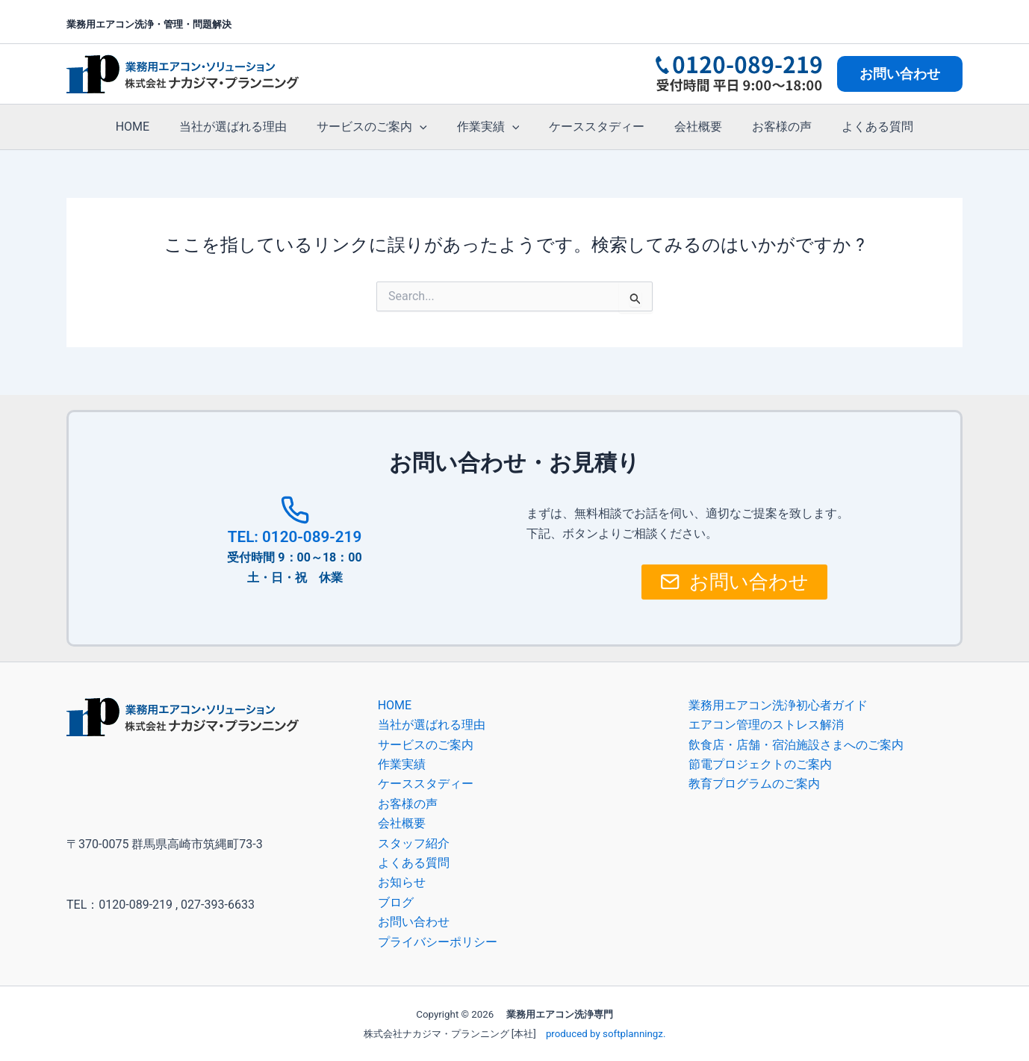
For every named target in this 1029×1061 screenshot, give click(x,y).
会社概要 (689, 126)
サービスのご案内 (381, 127)
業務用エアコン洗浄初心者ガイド (778, 705)
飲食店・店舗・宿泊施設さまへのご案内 (796, 745)
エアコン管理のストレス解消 (766, 725)
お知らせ (402, 882)
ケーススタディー (593, 126)
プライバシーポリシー (437, 942)
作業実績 (491, 127)
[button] (900, 74)
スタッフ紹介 (414, 843)
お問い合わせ (414, 922)
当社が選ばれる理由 (248, 126)
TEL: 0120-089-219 (294, 536)
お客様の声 (767, 126)
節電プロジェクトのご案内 (760, 764)
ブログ (396, 902)
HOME (153, 126)
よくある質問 (856, 126)
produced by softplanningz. (606, 1033)
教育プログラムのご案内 (754, 784)
